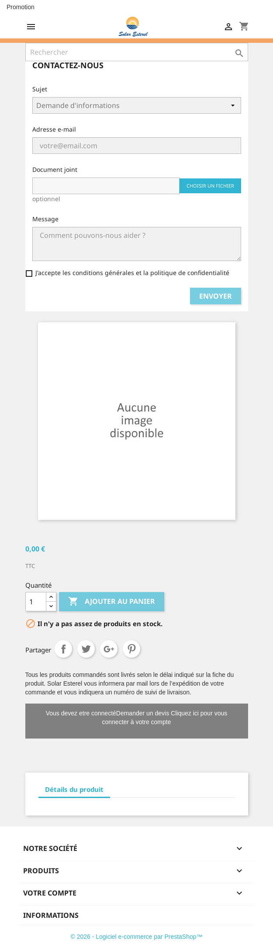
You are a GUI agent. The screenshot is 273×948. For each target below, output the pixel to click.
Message (45, 219)
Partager (63, 649)
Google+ (108, 649)
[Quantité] (35, 601)
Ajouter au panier (111, 601)
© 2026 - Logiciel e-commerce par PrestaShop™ (136, 936)
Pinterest (131, 649)
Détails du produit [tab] (74, 789)
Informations (51, 915)
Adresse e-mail (54, 129)
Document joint (54, 169)
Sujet (39, 89)
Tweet (86, 649)
